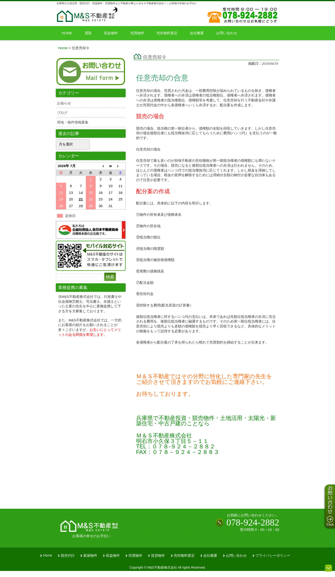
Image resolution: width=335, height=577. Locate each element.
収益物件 (113, 555)
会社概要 (210, 555)
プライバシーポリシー (272, 555)
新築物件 (90, 555)
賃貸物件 (158, 555)
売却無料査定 (184, 555)
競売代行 (68, 555)
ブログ (62, 113)
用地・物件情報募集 (72, 122)
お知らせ (64, 103)
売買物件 (135, 555)
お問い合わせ (236, 555)
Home (47, 555)
